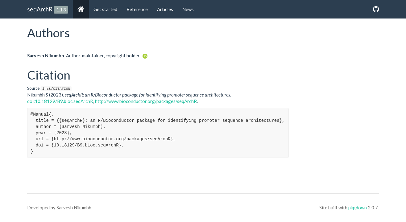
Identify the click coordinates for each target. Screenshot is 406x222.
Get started (105, 9)
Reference (137, 9)
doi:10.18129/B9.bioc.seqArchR (60, 101)
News (188, 9)
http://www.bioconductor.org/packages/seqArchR (146, 101)
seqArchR (39, 9)
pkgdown (357, 207)
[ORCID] (145, 55)
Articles (165, 9)
